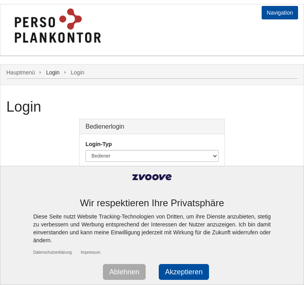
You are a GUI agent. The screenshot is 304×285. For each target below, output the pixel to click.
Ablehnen (124, 272)
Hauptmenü (20, 72)
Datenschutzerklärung (52, 252)
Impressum (90, 252)
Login (77, 72)
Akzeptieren (184, 272)
